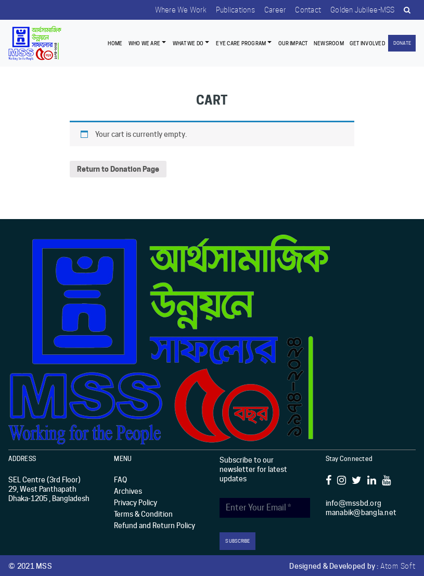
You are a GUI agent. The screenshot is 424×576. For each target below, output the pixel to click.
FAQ (120, 480)
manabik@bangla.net (361, 512)
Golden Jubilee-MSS (361, 10)
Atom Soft (398, 565)
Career (271, 10)
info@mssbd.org (354, 503)
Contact (305, 10)
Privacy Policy (135, 502)
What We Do (188, 43)
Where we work (174, 10)
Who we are (145, 43)
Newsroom (329, 43)
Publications (230, 10)
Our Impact (293, 43)
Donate (402, 43)
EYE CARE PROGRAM (241, 43)
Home (115, 43)
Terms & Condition (143, 514)
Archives (128, 491)
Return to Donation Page (118, 168)
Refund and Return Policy (154, 525)
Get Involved (367, 43)
